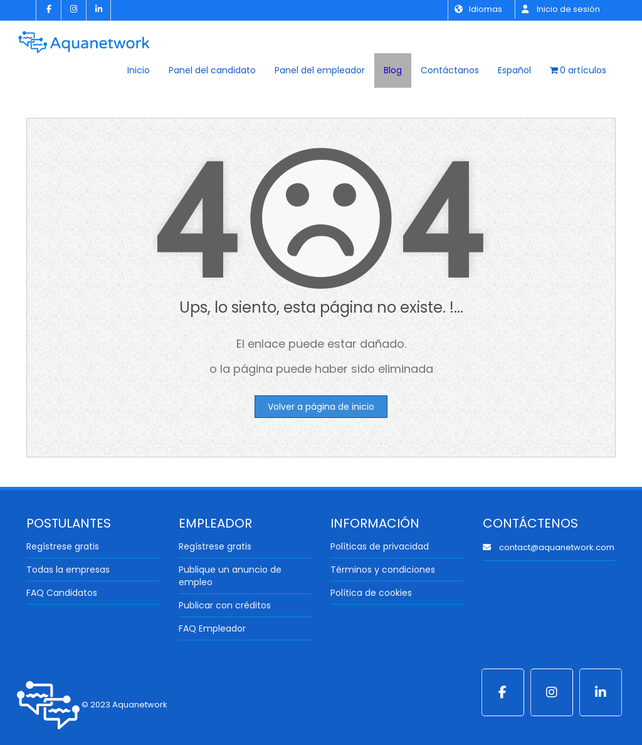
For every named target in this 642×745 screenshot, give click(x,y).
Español (514, 70)
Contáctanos (450, 70)
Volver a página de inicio (321, 406)
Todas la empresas (68, 569)
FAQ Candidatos (61, 592)
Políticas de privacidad (379, 546)
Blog (393, 70)
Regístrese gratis (62, 546)
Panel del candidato (212, 70)
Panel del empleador (320, 70)
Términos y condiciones (382, 569)
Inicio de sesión (561, 9)
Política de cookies (371, 592)
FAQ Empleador (212, 628)
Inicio (138, 70)
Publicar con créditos (225, 605)
